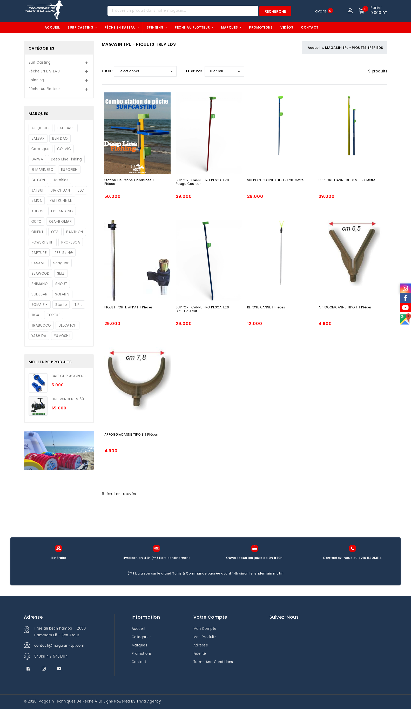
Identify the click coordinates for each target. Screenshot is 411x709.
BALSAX (38, 138)
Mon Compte (205, 629)
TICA (35, 315)
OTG (55, 232)
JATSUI (37, 190)
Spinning (156, 27)
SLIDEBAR (39, 294)
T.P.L (78, 305)
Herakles (60, 180)
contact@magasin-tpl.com (59, 646)
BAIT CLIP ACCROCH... (69, 376)
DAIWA (37, 159)
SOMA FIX (39, 305)
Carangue (40, 149)
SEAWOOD (40, 273)
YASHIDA (38, 336)
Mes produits (205, 637)
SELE (61, 273)
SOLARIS (62, 294)
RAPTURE (39, 253)
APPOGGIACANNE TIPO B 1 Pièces (131, 435)
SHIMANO (39, 284)
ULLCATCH (67, 325)
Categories (142, 637)
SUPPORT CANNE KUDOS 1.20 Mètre (275, 181)
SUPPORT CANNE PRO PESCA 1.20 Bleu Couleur (202, 310)
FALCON (38, 180)
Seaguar (61, 263)
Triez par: (194, 71)
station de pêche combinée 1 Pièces (129, 182)
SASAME (38, 263)
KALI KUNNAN (61, 201)
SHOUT (61, 284)
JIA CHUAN (60, 190)
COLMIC (64, 149)
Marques (230, 27)
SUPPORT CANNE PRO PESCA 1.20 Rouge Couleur (202, 182)
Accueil (52, 27)
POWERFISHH (42, 242)
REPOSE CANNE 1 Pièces (266, 308)
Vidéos (286, 27)
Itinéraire (58, 558)
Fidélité (199, 654)
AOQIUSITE (40, 128)
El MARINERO (42, 170)
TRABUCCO (41, 325)
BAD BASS (66, 128)
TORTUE (53, 315)
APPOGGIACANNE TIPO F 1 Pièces (345, 308)
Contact (310, 27)
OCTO (36, 222)
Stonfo (61, 305)
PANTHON (74, 232)
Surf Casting (81, 27)
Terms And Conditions (213, 662)
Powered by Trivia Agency (137, 701)
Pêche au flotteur (193, 27)
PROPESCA (70, 242)
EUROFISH (69, 170)
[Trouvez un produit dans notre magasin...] (182, 11)
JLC (81, 190)
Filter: (107, 71)
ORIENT (37, 232)
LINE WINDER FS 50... (69, 399)
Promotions (261, 27)
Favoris (320, 11)
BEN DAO (60, 138)
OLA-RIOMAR (60, 222)
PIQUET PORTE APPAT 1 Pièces (128, 308)
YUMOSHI (62, 336)
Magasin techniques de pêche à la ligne (75, 701)
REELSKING (64, 253)
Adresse (200, 645)
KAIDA (36, 201)
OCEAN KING (62, 211)
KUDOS (37, 211)
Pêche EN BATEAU (121, 27)
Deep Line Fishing (66, 159)
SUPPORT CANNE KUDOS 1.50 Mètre (347, 181)
